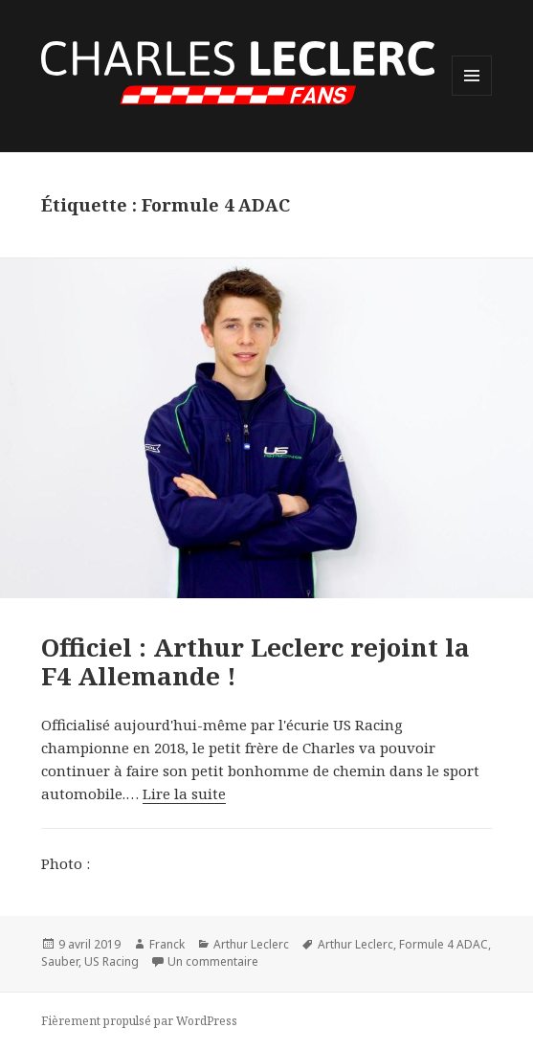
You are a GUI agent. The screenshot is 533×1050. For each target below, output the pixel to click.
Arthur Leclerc (251, 944)
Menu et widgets (472, 95)
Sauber (59, 961)
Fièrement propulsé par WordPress (139, 1021)
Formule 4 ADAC (443, 944)
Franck (167, 944)
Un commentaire (212, 961)
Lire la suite (184, 793)
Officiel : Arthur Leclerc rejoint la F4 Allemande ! (255, 661)
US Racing (111, 961)
